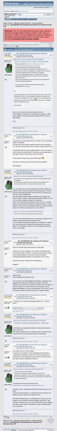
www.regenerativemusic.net (35, 309)
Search (18, 19)
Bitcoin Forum (7, 23)
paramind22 (8, 295)
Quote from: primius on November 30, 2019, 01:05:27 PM (28, 369)
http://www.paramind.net (29, 308)
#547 (51, 316)
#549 (51, 365)
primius (7, 345)
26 (13, 46)
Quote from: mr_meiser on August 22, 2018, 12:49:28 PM (28, 59)
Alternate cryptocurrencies (22, 23)
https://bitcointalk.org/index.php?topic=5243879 (25, 131)
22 (6, 46)
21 (4, 46)
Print (51, 46)
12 (23, 45)
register (26, 11)
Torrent (7, 16)
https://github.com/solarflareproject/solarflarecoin (28, 385)
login (21, 11)
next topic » (51, 43)
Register (28, 19)
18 (34, 45)
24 (9, 46)
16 (30, 45)
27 (15, 46)
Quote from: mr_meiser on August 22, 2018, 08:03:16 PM (28, 176)
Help (13, 19)
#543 (51, 172)
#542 (51, 136)
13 (25, 45)
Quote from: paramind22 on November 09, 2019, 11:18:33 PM (29, 320)
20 (37, 45)
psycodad (7, 53)
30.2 (13, 15)
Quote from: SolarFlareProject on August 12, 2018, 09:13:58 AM (31, 61)
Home (8, 19)
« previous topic (45, 42)
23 (7, 46)
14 (26, 45)
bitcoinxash (8, 269)
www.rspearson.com (18, 311)
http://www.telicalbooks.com (20, 309)
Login (23, 19)
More (34, 19)
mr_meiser (8, 134)
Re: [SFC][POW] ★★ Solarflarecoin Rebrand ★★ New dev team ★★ (31, 54)
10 (19, 45)
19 (36, 45)
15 (28, 45)
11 (21, 45)
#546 (51, 296)
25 (11, 46)
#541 (51, 55)
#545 (51, 270)
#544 (51, 242)
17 (32, 45)
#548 (51, 346)
